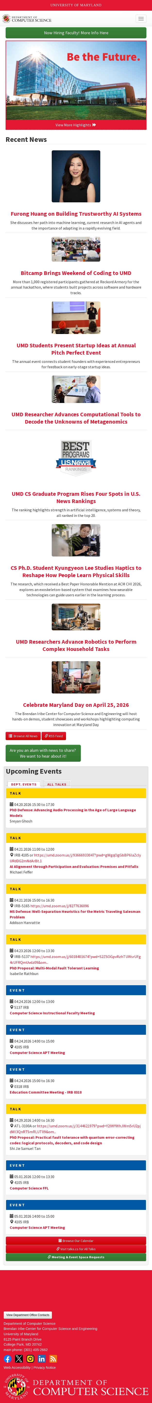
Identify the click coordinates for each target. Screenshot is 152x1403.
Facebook (7, 1359)
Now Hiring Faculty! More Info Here (76, 32)
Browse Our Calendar (76, 1241)
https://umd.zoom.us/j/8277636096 (59, 905)
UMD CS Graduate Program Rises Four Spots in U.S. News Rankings (76, 497)
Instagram (30, 1359)
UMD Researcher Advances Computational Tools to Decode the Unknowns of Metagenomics (76, 418)
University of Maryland (76, 5)
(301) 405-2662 (36, 1350)
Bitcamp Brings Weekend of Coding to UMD (76, 273)
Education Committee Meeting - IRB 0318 (46, 1092)
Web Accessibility (17, 1367)
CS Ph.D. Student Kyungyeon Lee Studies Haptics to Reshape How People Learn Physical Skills (76, 571)
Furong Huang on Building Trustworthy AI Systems (76, 213)
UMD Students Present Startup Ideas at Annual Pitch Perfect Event (76, 349)
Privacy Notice (45, 1367)
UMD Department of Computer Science (61, 19)
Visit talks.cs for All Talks (76, 1249)
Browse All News (23, 736)
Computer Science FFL (29, 1188)
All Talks (57, 784)
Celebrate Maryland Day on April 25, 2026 (76, 705)
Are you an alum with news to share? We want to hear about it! (43, 753)
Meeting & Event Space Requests (76, 1257)
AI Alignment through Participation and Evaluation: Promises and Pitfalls (74, 866)
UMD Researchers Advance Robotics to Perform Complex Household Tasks (76, 645)
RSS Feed (54, 736)
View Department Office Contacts (27, 1315)
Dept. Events (26, 784)
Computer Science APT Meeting (37, 1052)
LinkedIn (42, 1359)
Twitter (19, 1359)
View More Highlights (76, 124)
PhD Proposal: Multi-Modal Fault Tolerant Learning (54, 968)
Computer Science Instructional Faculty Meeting (52, 1012)
